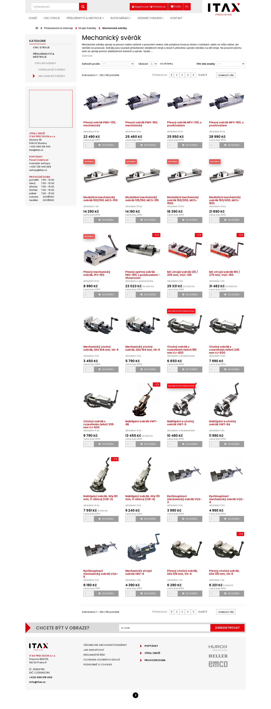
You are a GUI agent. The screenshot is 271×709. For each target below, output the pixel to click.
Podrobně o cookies (97, 664)
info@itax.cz (37, 682)
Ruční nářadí (120, 18)
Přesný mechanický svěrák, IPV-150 (96, 273)
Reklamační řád (94, 655)
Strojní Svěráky (45, 63)
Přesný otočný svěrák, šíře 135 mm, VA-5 (224, 572)
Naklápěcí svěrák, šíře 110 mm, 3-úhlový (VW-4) (142, 498)
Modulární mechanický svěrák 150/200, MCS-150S (183, 200)
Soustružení (43, 194)
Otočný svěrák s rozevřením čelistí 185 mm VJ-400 (181, 349)
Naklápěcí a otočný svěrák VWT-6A (222, 423)
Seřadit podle (91, 64)
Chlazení (40, 238)
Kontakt (177, 18)
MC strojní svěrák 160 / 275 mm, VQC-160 (224, 273)
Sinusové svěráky (50, 95)
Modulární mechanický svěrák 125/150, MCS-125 (142, 199)
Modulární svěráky (51, 89)
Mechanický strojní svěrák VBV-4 (138, 572)
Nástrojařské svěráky (53, 101)
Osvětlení (41, 225)
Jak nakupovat (93, 650)
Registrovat (140, 6)
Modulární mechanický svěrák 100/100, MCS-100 (100, 199)
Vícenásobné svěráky (53, 159)
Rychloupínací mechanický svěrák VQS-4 (226, 499)
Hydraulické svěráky (52, 69)
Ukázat (143, 64)
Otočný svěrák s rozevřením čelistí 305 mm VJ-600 (98, 424)
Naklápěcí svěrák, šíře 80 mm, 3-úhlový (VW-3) (100, 498)
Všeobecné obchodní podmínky (105, 645)
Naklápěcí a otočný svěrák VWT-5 (180, 423)
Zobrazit (87, 56)
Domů (33, 18)
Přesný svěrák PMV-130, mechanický (99, 124)
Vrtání (39, 200)
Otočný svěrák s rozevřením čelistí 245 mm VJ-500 (224, 349)
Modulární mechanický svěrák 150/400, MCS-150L (225, 200)
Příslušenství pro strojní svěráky (50, 179)
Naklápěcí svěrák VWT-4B (141, 423)
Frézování (41, 187)
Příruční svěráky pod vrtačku (53, 144)
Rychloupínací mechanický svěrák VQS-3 (184, 499)
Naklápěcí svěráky (51, 114)
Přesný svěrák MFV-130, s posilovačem (184, 124)
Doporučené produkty (49, 264)
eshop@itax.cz (38, 358)
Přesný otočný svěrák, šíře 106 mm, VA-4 (182, 572)
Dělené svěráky (48, 152)
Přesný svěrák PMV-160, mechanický (141, 124)
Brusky (39, 232)
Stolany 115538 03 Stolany (38, 330)
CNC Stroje (52, 18)
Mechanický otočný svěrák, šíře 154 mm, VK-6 (142, 348)
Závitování (42, 206)
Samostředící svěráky (53, 121)
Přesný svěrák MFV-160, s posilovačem (226, 124)
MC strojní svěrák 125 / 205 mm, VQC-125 (182, 273)
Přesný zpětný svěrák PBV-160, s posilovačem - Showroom (142, 274)
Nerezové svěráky (50, 108)
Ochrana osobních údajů (101, 659)
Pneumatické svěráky (52, 127)
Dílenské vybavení (149, 18)
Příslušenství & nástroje (84, 18)
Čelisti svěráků (48, 165)
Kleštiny (40, 219)
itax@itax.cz (36, 338)
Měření (39, 213)
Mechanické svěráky (52, 76)
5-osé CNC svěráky (51, 82)
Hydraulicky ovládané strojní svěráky (53, 135)
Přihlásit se (158, 6)
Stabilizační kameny (51, 171)
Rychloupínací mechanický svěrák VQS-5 (100, 573)
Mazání (39, 245)
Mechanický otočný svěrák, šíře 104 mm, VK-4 (100, 348)
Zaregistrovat (227, 628)
